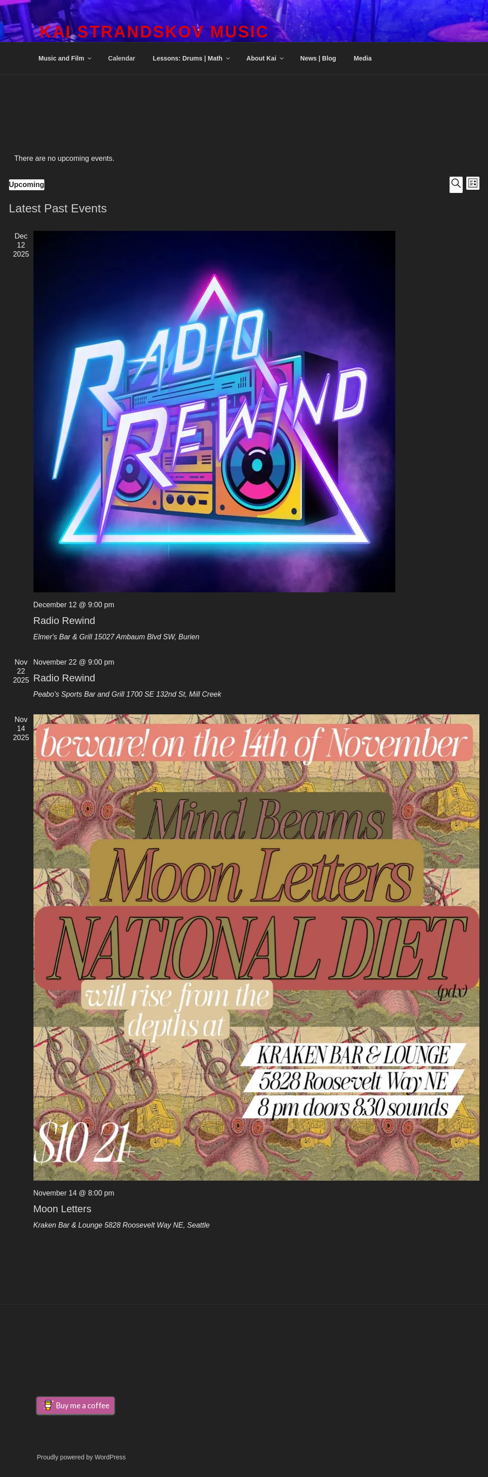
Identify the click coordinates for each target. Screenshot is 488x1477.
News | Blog (318, 58)
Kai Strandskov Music (155, 32)
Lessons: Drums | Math (192, 58)
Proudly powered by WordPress (81, 1457)
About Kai (265, 58)
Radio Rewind (64, 620)
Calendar (121, 58)
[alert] (244, 158)
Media (363, 58)
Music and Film (65, 58)
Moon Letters (62, 1208)
